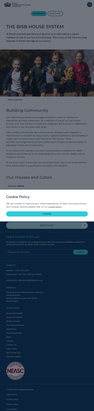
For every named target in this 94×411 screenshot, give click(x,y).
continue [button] (47, 214)
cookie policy (55, 206)
